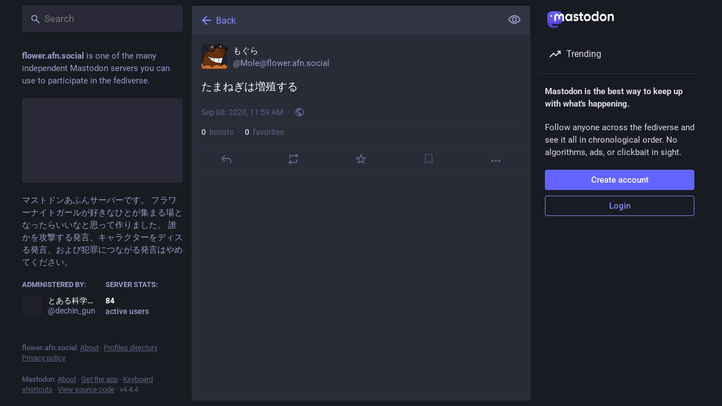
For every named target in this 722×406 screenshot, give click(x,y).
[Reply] (226, 159)
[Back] (345, 20)
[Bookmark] (428, 159)
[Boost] (293, 159)
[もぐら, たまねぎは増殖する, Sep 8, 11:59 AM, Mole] (361, 105)
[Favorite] (361, 159)
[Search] (102, 19)
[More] (496, 160)
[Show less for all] (514, 19)
